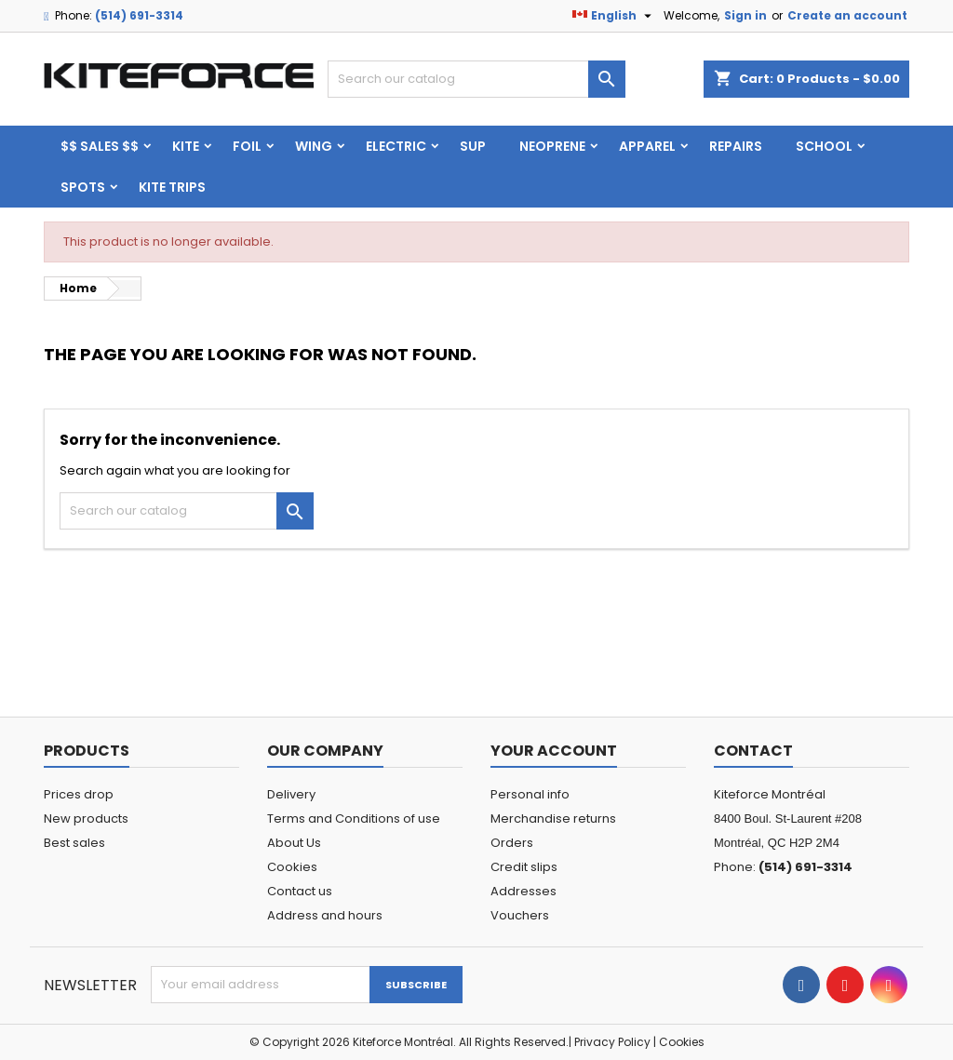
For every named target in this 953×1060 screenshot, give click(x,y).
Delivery (291, 794)
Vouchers (519, 915)
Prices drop (79, 794)
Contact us (299, 891)
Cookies (292, 867)
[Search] (476, 79)
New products (86, 818)
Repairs (735, 146)
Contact (753, 750)
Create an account (847, 15)
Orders (511, 843)
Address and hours (325, 915)
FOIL (247, 146)
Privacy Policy (612, 1042)
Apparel (647, 146)
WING (313, 146)
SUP (473, 146)
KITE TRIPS (172, 187)
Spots (82, 187)
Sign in (745, 15)
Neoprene (552, 146)
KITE (185, 146)
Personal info (530, 794)
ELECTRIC (396, 146)
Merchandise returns (553, 818)
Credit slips (523, 867)
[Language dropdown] (614, 16)
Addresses (523, 891)
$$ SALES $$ (99, 146)
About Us (294, 843)
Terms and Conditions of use (353, 818)
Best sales (74, 843)
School (824, 146)
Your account (553, 750)
